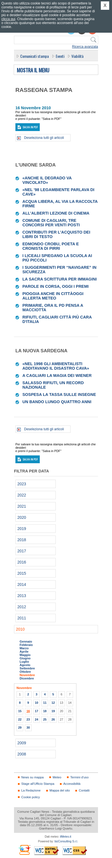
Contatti (84, 790)
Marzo (24, 648)
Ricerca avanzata (85, 47)
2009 (21, 743)
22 (20, 719)
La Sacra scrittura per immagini (59, 279)
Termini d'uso (79, 777)
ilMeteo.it (65, 836)
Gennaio (26, 641)
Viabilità (77, 56)
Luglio (24, 661)
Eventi (60, 56)
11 (44, 702)
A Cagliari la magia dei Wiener (57, 375)
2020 (21, 517)
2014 (21, 584)
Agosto (25, 665)
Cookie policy (30, 797)
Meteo (57, 777)
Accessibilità (71, 783)
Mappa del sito (60, 790)
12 (53, 702)
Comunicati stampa (34, 56)
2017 (21, 551)
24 (36, 719)
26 (53, 719)
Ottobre (25, 671)
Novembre (27, 675)
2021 (21, 506)
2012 (21, 607)
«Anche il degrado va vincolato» (47, 180)
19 (53, 711)
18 (44, 711)
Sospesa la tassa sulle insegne (59, 394)
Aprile (24, 651)
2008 (21, 754)
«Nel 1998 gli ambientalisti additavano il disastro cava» (55, 366)
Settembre (27, 668)
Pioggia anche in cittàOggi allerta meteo (52, 295)
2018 (21, 540)
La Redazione (31, 790)
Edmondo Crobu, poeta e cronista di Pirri (50, 246)
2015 (21, 573)
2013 (21, 595)
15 (20, 711)
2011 (21, 618)
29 (20, 727)
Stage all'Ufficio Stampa (37, 783)
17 (36, 711)
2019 (21, 528)
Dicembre (27, 678)
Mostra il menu (33, 70)
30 (28, 727)
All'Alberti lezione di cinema (55, 213)
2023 (21, 484)
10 (36, 702)
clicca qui (8, 19)
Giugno (25, 658)
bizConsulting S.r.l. (66, 841)
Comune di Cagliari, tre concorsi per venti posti (51, 222)
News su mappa (32, 777)
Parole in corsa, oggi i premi (55, 286)
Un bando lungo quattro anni (56, 402)
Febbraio (26, 645)
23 (28, 719)
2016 (21, 562)
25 (44, 719)
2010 (20, 629)
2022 (21, 495)
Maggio (25, 655)
